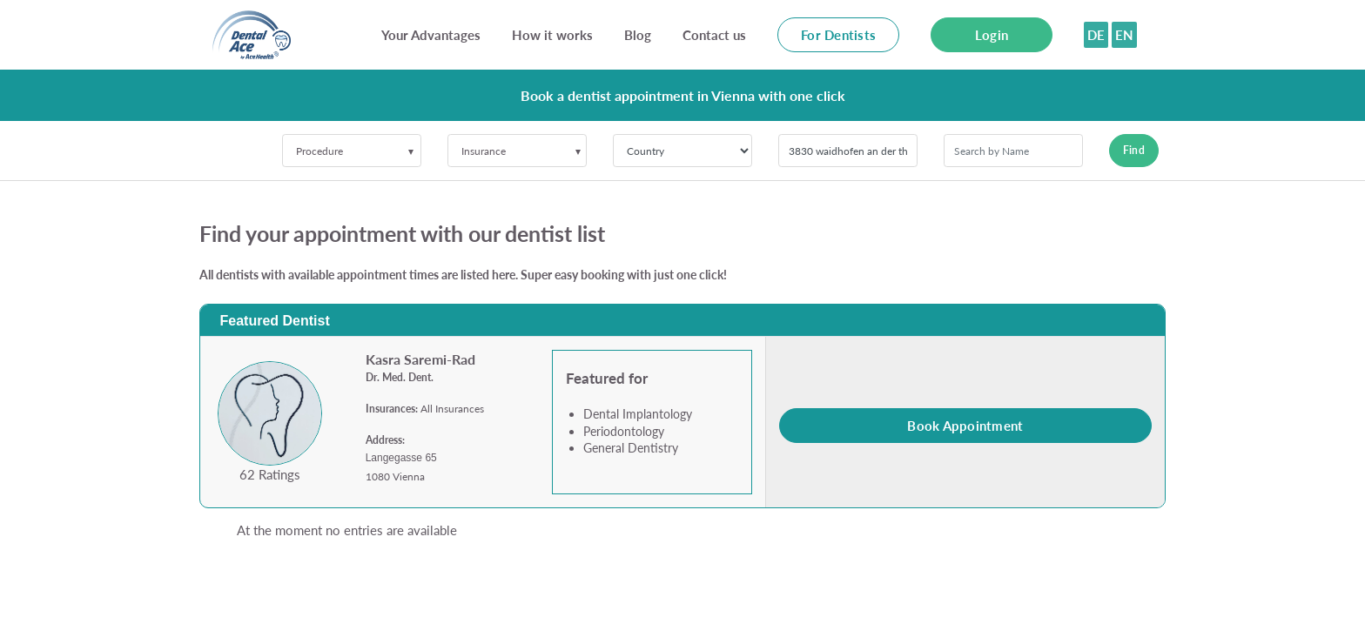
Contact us (714, 35)
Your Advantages (431, 35)
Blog (637, 35)
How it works (552, 35)
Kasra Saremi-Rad (420, 359)
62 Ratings (269, 474)
